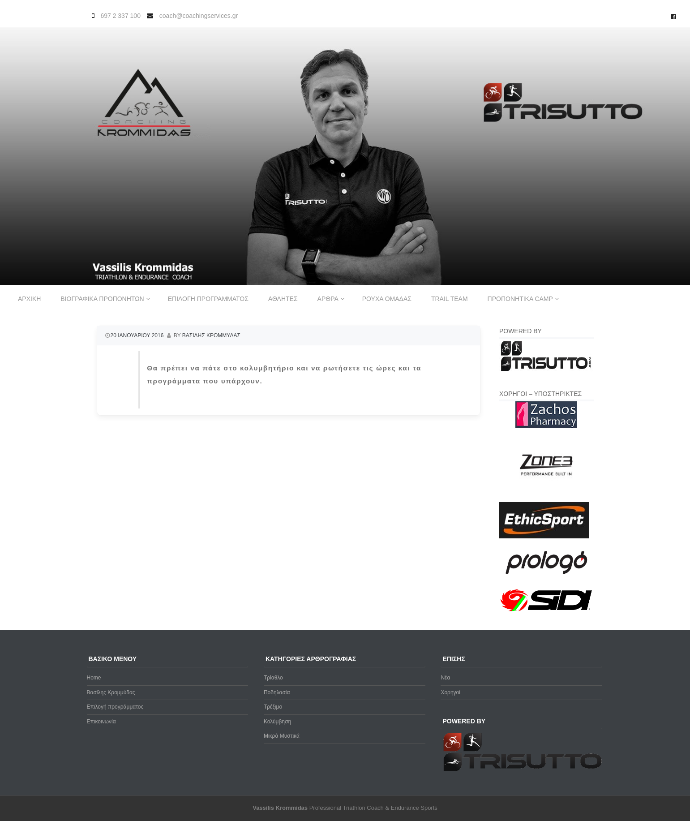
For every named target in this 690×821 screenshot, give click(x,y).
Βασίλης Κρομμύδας (111, 692)
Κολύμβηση (277, 721)
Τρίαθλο (273, 678)
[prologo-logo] (546, 581)
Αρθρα (328, 298)
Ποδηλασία (277, 692)
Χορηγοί (450, 692)
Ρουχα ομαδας (386, 298)
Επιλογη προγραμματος (208, 298)
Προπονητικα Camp (520, 298)
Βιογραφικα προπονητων (102, 298)
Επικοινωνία (101, 721)
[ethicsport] (544, 536)
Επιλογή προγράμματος (115, 707)
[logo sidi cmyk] (546, 612)
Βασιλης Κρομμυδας (211, 335)
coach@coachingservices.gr (198, 15)
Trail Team (449, 298)
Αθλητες (283, 298)
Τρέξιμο (273, 707)
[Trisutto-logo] (546, 370)
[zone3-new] (546, 497)
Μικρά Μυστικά (282, 736)
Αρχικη (29, 298)
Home (94, 678)
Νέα (445, 678)
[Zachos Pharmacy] (546, 426)
